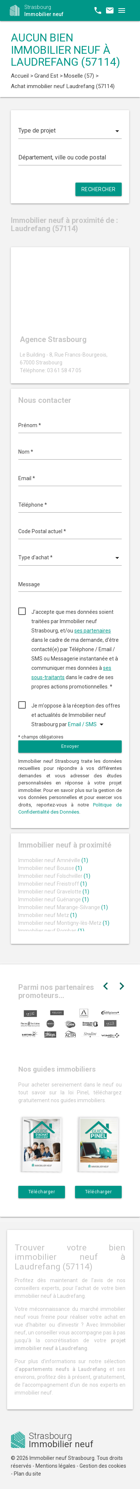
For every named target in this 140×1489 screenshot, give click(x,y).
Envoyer (70, 746)
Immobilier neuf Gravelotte (53, 892)
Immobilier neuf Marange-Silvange (63, 907)
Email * (26, 478)
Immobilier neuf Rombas (51, 931)
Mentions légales (55, 1466)
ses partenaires (92, 631)
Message (29, 584)
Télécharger (41, 1191)
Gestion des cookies (103, 1466)
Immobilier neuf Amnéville (53, 860)
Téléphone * (32, 505)
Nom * (25, 452)
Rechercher (98, 189)
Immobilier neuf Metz (47, 915)
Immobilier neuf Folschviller (54, 876)
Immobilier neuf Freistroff (52, 884)
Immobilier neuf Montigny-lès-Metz (63, 923)
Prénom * (29, 425)
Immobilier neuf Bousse (50, 868)
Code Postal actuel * (42, 531)
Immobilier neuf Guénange (53, 899)
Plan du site (27, 1474)
